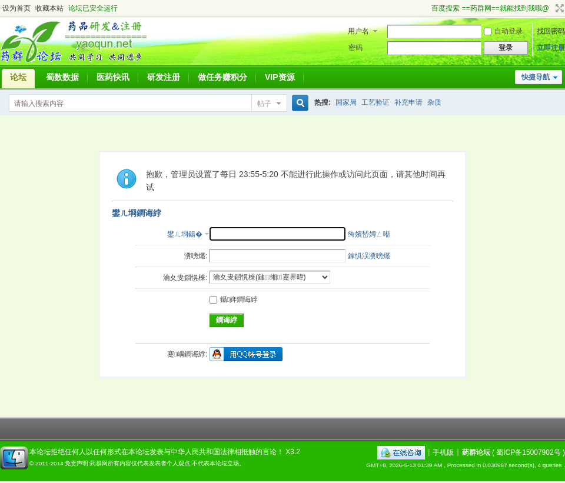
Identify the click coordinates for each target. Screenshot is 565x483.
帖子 (264, 103)
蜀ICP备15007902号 (528, 452)
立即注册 (551, 48)
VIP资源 (280, 77)
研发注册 (163, 77)
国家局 (346, 102)
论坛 (18, 77)
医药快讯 (113, 77)
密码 (355, 48)
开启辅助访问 (426, 8)
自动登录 (503, 31)
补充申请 (408, 102)
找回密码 (551, 31)
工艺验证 (375, 102)
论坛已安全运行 (93, 8)
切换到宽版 (558, 8)
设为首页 (16, 8)
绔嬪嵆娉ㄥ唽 (369, 234)
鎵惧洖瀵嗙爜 (369, 256)
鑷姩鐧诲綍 (234, 299)
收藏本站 (49, 8)
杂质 (434, 102)
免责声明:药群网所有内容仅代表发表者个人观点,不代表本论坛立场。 (155, 463)
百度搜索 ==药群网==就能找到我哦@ (490, 8)
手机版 (443, 452)
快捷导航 (535, 77)
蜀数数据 (62, 77)
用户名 (358, 31)
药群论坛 (476, 452)
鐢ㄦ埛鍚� (184, 234)
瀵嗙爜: (195, 256)
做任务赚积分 (222, 77)
